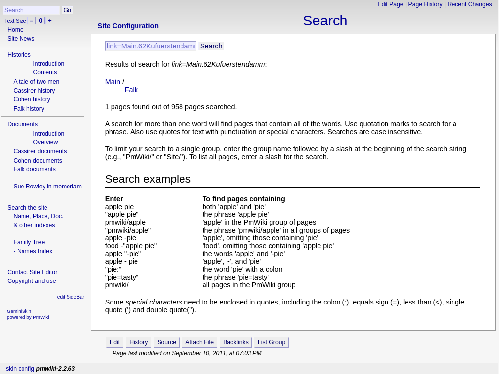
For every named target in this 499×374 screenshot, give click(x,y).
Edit (115, 342)
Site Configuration (128, 26)
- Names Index (32, 251)
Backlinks (236, 342)
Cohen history (31, 99)
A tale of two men (36, 81)
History (138, 342)
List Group (271, 342)
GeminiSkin (19, 311)
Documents (22, 124)
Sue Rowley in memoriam (47, 186)
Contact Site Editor (32, 272)
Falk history (28, 108)
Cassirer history (34, 90)
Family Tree (29, 242)
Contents (45, 72)
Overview (45, 142)
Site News (20, 38)
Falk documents (34, 169)
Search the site (27, 207)
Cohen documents (37, 160)
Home (15, 29)
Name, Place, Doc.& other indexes (38, 221)
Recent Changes (470, 4)
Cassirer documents (40, 151)
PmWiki (41, 317)
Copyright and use (31, 281)
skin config (20, 368)
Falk (131, 90)
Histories (19, 54)
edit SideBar (70, 297)
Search (325, 20)
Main (112, 82)
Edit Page (391, 4)
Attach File (199, 342)
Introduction (48, 63)
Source (166, 342)
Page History (425, 4)
